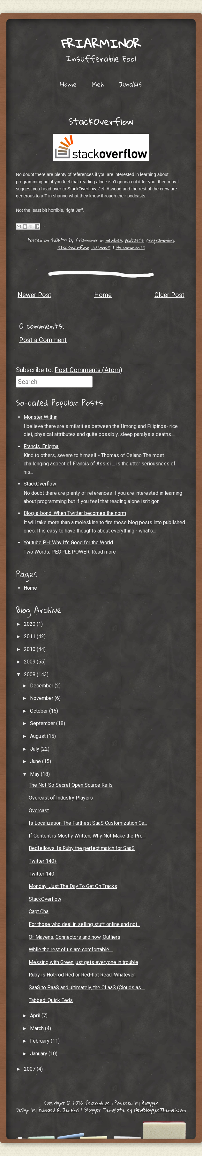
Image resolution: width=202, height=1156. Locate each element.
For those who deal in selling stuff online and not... (84, 924)
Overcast (39, 811)
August (38, 736)
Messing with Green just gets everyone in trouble (83, 962)
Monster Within (40, 417)
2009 (30, 662)
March (37, 1028)
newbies (113, 239)
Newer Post (34, 295)
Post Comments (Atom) (88, 370)
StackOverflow (101, 121)
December (42, 686)
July (35, 749)
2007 (30, 1069)
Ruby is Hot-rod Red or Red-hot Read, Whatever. (82, 975)
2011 (30, 636)
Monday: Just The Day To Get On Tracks (73, 886)
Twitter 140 (41, 874)
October (39, 711)
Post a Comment (43, 340)
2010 (30, 649)
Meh (98, 84)
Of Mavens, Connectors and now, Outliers (74, 937)
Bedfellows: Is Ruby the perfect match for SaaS (82, 848)
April (35, 1016)
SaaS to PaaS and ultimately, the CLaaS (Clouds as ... (87, 987)
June (36, 761)
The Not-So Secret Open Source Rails (71, 785)
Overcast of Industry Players (61, 798)
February (40, 1041)
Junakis (130, 84)
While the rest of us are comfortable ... (71, 949)
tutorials (100, 247)
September (43, 723)
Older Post (169, 295)
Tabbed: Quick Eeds (51, 1000)
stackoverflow (72, 247)
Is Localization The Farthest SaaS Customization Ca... (88, 823)
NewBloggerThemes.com (160, 1109)
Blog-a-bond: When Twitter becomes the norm (75, 513)
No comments (130, 247)
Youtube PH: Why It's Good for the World (68, 543)
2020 (30, 624)
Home (68, 84)
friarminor (101, 43)
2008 (30, 674)
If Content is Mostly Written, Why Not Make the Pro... (87, 836)
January (39, 1054)
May (35, 774)
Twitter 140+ (43, 861)
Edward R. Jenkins (59, 1109)
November (42, 698)
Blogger (150, 1102)
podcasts (134, 239)
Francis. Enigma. (41, 446)
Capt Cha (39, 911)
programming (160, 239)
